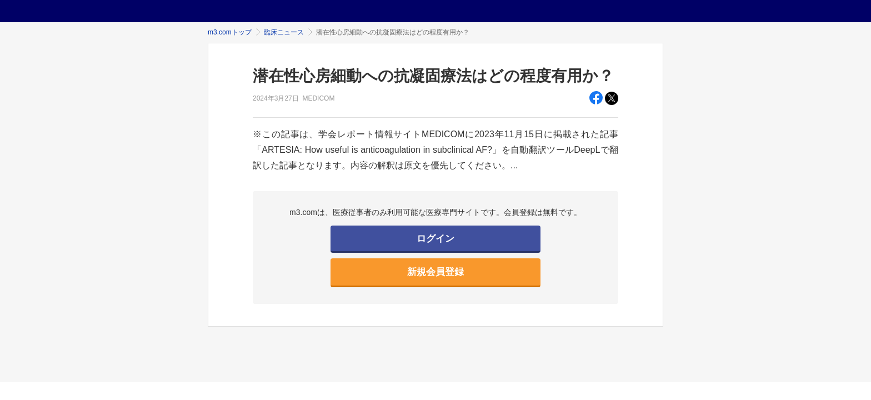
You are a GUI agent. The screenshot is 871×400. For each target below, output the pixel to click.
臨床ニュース (284, 32)
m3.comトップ (230, 32)
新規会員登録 (435, 272)
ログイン (435, 238)
